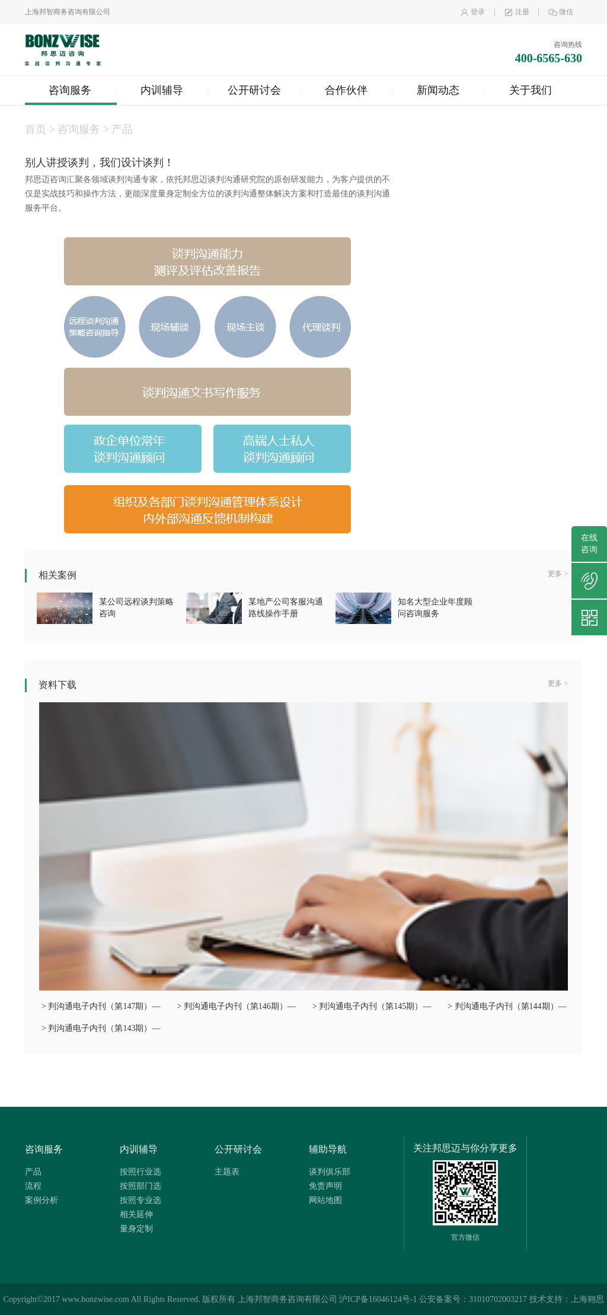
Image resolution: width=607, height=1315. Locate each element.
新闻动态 (438, 90)
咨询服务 (70, 90)
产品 (33, 1171)
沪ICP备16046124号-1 (378, 1299)
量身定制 (136, 1228)
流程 (33, 1186)
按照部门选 (140, 1186)
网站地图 (325, 1200)
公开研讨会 (254, 90)
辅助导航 (328, 1149)
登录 (472, 12)
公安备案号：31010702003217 (473, 1299)
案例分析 (41, 1200)
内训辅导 (161, 90)
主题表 (227, 1171)
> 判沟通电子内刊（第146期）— (236, 1006)
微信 (560, 12)
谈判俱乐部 (329, 1171)
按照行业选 (140, 1171)
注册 (516, 12)
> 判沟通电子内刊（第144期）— (507, 1006)
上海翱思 (587, 1299)
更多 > (558, 573)
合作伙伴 (346, 90)
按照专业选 (140, 1200)
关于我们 (530, 90)
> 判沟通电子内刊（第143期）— (100, 1028)
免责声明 (325, 1186)
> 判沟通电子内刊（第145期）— (371, 1006)
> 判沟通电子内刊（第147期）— (100, 1006)
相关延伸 (136, 1214)
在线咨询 (589, 543)
